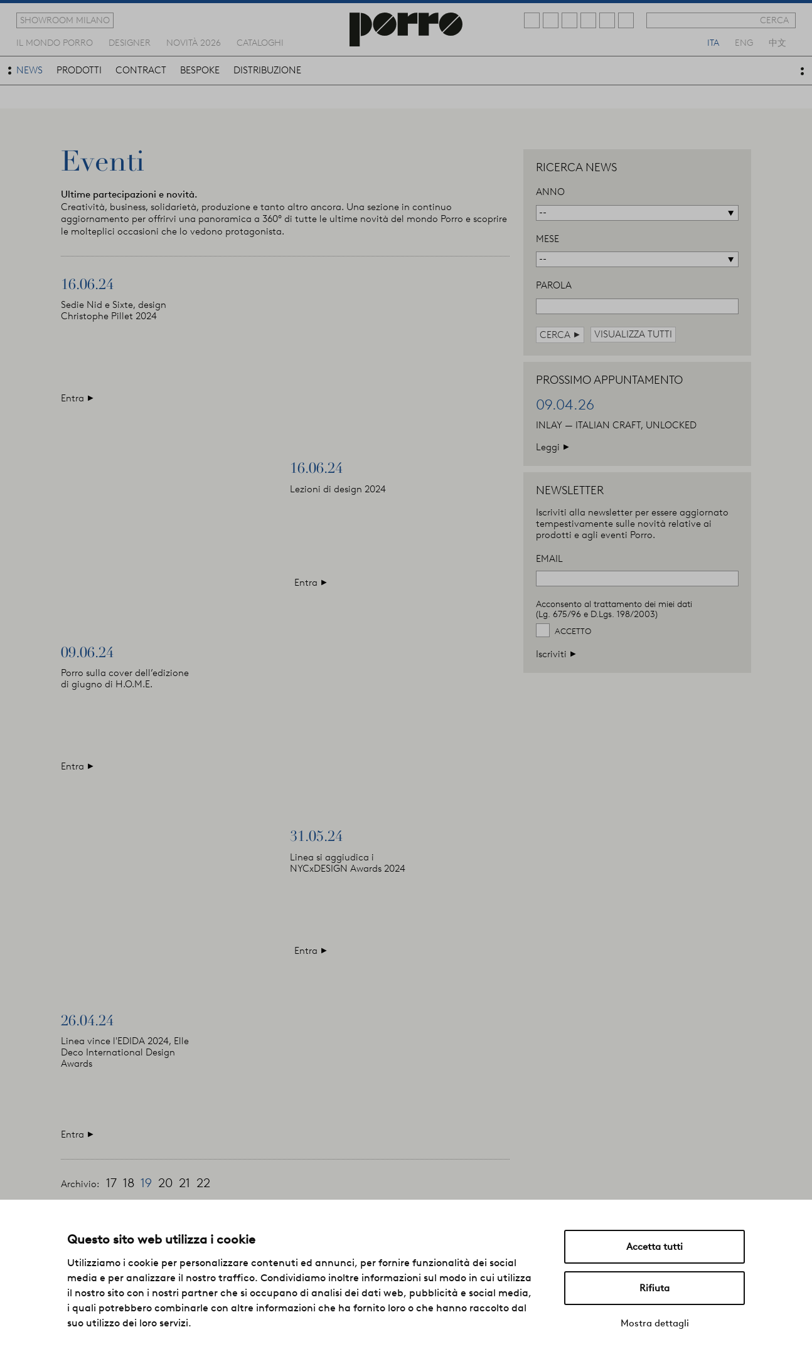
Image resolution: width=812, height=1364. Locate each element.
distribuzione (267, 70)
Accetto (573, 631)
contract (140, 70)
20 (165, 1182)
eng (744, 42)
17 (111, 1182)
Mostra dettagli (655, 1323)
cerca (774, 20)
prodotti (79, 70)
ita (713, 42)
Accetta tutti (654, 1246)
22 (203, 1182)
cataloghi (260, 42)
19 (146, 1182)
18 (128, 1182)
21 (184, 1182)
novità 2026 (193, 42)
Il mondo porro (54, 42)
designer (130, 42)
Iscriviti (556, 653)
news (29, 70)
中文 (777, 42)
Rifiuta (654, 1288)
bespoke (200, 70)
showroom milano (65, 20)
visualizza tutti (633, 334)
